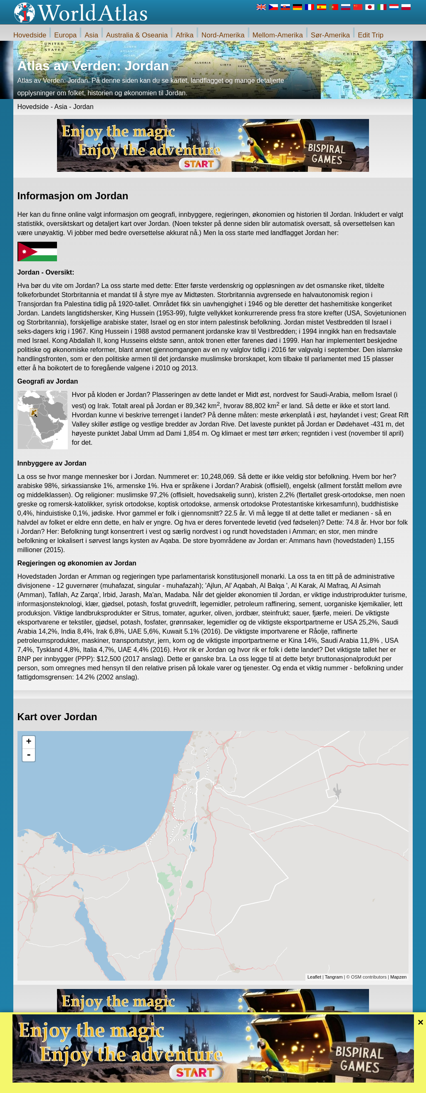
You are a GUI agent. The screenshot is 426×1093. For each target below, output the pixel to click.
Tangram (334, 976)
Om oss (179, 1084)
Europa (65, 35)
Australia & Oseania (137, 35)
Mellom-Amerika (278, 35)
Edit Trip (371, 35)
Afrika (184, 35)
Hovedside (29, 35)
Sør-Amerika (330, 35)
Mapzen (398, 976)
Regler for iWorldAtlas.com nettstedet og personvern (250, 1084)
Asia (91, 35)
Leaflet (314, 976)
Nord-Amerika (223, 35)
